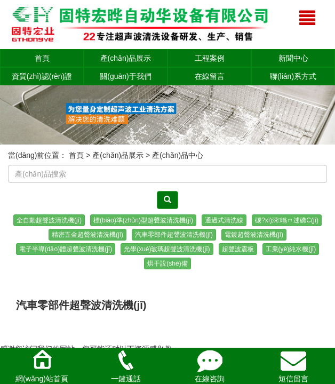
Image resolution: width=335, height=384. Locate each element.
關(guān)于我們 (125, 76)
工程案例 (210, 58)
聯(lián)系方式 (293, 76)
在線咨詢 (210, 365)
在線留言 (210, 76)
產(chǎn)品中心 (177, 155)
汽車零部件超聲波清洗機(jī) (174, 234)
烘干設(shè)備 (167, 263)
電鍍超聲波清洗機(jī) (254, 234)
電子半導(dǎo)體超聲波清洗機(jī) (65, 249)
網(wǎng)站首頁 (41, 365)
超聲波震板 (238, 249)
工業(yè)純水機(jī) (291, 249)
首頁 (42, 58)
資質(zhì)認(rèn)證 (42, 76)
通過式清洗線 (224, 220)
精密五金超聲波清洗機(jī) (87, 234)
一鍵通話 (126, 365)
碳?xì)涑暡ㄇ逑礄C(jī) (286, 220)
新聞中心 (293, 58)
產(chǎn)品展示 (125, 58)
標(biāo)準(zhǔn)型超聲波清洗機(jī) (143, 220)
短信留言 (293, 365)
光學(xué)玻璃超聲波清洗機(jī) (167, 249)
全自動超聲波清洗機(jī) (49, 220)
